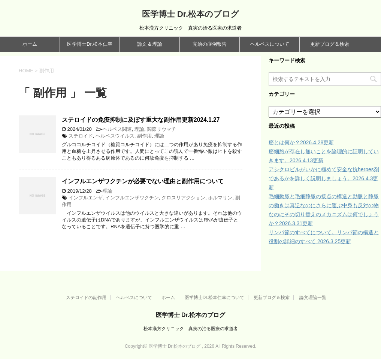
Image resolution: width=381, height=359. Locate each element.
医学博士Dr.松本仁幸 (89, 44)
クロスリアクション (183, 197)
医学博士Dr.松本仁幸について (214, 297)
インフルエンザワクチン (132, 197)
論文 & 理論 (150, 44)
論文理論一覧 (312, 297)
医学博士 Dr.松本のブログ (190, 14)
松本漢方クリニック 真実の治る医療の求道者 (190, 328)
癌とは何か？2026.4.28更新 (301, 142)
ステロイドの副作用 (86, 297)
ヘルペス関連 (117, 129)
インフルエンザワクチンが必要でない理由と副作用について (143, 181)
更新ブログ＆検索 (329, 44)
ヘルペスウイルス (115, 136)
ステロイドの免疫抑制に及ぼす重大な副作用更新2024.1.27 (141, 120)
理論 (139, 129)
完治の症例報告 (210, 44)
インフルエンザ (86, 197)
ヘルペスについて (269, 44)
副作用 (144, 136)
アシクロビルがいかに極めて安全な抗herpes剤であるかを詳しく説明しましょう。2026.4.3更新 (324, 178)
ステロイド (81, 136)
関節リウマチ (161, 129)
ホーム (29, 44)
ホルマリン (220, 197)
